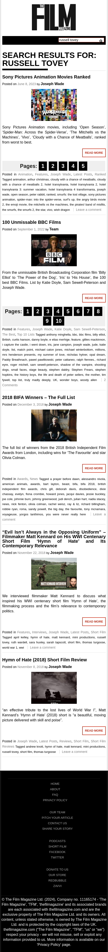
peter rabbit (37, 194)
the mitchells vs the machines (48, 204)
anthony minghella (58, 334)
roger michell (19, 364)
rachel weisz (56, 504)
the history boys (25, 374)
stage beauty (38, 369)
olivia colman (37, 504)
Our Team (57, 812)
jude (95, 344)
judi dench (65, 499)
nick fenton (18, 504)
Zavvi (57, 886)
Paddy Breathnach (14, 359)
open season (19, 194)
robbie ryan (10, 509)
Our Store (57, 875)
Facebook (57, 852)
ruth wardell (19, 642)
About (55, 789)
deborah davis (66, 489)
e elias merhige (59, 339)
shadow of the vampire (76, 364)
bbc (74, 334)
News (34, 479)
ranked (51, 194)
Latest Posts (83, 174)
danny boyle (40, 339)
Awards (22, 479)
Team (54, 229)
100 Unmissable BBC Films (31, 222)
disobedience (88, 489)
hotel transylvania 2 (83, 184)
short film (74, 642)
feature (75, 339)
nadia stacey (96, 499)
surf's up (69, 199)
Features (41, 174)
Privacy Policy (55, 800)
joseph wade (81, 344)
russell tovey (10, 752)
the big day (55, 509)
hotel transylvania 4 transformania (72, 189)
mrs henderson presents (19, 354)
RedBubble (58, 880)
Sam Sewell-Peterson (89, 329)
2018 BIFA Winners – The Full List (38, 397)
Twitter (57, 857)
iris (50, 344)
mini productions (83, 637)
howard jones (55, 494)
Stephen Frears (82, 369)
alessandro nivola (93, 479)
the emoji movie (16, 204)
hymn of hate (40, 637)
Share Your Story (57, 828)
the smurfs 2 (26, 209)
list (13, 349)
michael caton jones (48, 349)
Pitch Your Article (57, 817)
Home (55, 783)
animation (19, 179)
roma (23, 509)
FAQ (55, 794)
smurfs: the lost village (72, 194)
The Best (8, 334)
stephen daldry (59, 369)
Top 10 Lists (25, 334)
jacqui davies (75, 494)
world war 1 (9, 647)
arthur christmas (38, 179)
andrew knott (34, 746)
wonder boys (68, 380)
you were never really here (66, 514)
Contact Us (57, 823)
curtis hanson (21, 339)
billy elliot (99, 334)
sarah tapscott (56, 642)
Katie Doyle (62, 329)
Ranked (100, 174)
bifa (75, 484)
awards (35, 484)
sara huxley (37, 642)
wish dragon (62, 209)
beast (65, 484)
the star (40, 209)
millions (100, 349)
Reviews (65, 741)
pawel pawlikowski (41, 359)
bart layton (51, 484)
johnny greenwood (44, 499)
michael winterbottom (78, 349)
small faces (19, 369)
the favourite (73, 509)
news (5, 504)
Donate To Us (57, 869)
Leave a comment (88, 209)
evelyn (19, 494)
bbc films (85, 334)
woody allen (88, 380)
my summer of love (51, 354)
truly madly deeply (37, 380)
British (6, 339)
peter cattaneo (65, 359)
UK (55, 380)
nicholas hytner (77, 354)
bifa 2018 (88, 484)
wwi (21, 647)
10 (59, 321)
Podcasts (57, 841)
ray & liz (73, 504)
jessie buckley (95, 494)
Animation (25, 174)
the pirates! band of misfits (87, 204)
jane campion (62, 344)
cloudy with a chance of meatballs (73, 179)
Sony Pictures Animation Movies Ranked (46, 76)
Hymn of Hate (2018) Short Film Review (44, 659)
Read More (94, 152)
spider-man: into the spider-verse (39, 199)
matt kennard (61, 637)
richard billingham (93, 504)
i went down (38, 344)
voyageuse (9, 514)
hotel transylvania (56, 184)
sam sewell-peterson (44, 364)
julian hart (80, 499)
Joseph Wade (52, 84)
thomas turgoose (93, 642)
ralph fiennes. (86, 359)
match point (25, 349)
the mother (92, 374)
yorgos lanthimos (31, 514)
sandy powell (37, 509)
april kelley (21, 637)
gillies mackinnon (93, 339)
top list (17, 380)
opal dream (97, 354)
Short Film (98, 632)
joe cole (7, 499)
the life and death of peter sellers (60, 374)
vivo (49, 209)
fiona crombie (35, 494)
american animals (14, 484)
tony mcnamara (94, 509)
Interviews (39, 632)
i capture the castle (15, 344)
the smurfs (9, 209)
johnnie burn (22, 499)
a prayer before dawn (64, 479)
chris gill (47, 489)
